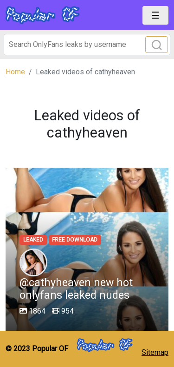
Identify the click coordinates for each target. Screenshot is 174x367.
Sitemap (155, 352)
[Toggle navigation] (155, 15)
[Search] (87, 44)
